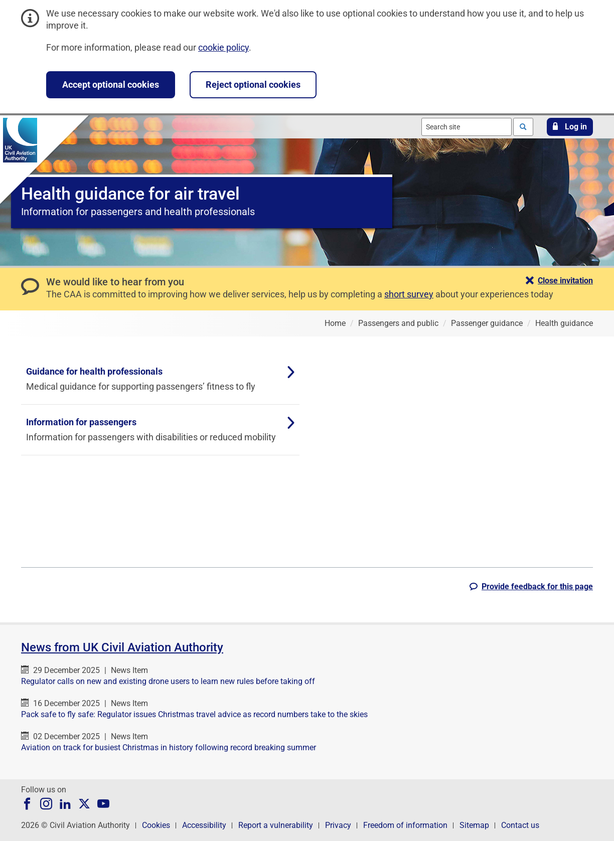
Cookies (156, 825)
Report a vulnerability (275, 825)
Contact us (520, 825)
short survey (408, 294)
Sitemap (474, 825)
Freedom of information (405, 825)
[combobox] (466, 127)
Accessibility (204, 825)
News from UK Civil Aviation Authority (122, 647)
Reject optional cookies (253, 84)
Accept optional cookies (110, 84)
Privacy (338, 825)
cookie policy (223, 47)
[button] (570, 127)
